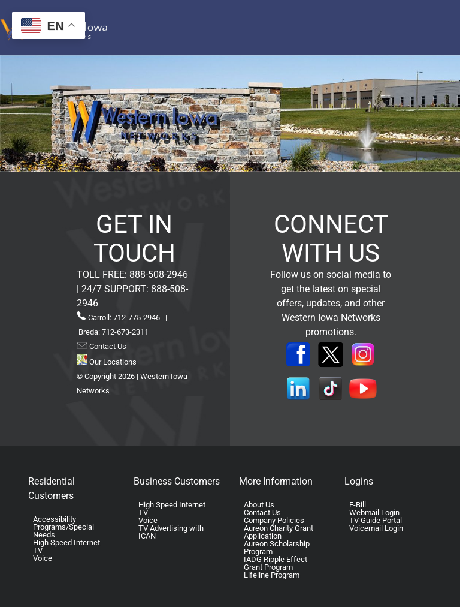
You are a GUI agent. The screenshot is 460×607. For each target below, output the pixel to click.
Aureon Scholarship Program (277, 547)
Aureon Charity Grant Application (278, 532)
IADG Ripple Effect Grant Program (275, 563)
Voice (42, 558)
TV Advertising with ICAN (171, 532)
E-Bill (357, 505)
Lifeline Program (271, 575)
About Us (259, 505)
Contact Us (106, 346)
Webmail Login (374, 512)
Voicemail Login (376, 528)
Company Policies (274, 520)
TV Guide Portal (375, 520)
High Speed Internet (66, 542)
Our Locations (107, 361)
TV (38, 550)
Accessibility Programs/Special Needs (63, 527)
